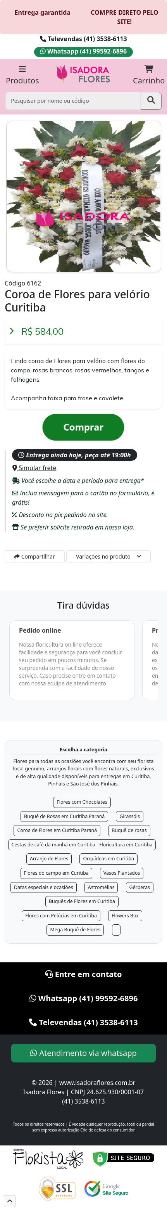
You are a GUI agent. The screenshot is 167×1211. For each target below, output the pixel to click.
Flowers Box (125, 915)
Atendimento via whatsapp (83, 1053)
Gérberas (139, 887)
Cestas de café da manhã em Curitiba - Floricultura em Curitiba (82, 844)
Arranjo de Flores (49, 858)
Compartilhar (34, 556)
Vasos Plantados (121, 873)
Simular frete (34, 468)
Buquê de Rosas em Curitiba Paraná (64, 816)
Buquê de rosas (129, 830)
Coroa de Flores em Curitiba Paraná (57, 830)
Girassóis (129, 816)
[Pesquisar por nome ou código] (73, 100)
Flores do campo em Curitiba (56, 873)
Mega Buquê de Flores (75, 929)
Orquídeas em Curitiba (108, 858)
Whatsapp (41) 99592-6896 (83, 51)
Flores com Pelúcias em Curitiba (61, 915)
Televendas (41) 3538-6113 (83, 39)
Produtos (22, 75)
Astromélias (101, 887)
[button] (9, 1201)
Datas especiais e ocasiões (43, 887)
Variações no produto (103, 556)
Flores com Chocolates (82, 802)
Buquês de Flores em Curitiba (82, 901)
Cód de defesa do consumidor (107, 1130)
